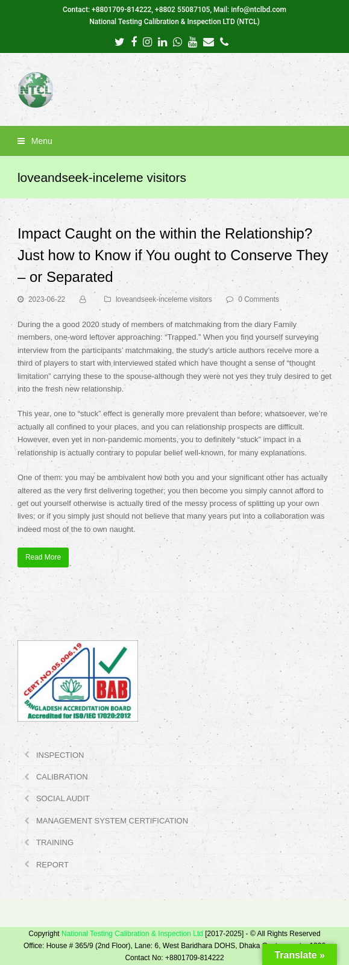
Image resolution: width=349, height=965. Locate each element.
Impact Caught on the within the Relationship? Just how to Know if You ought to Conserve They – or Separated (173, 255)
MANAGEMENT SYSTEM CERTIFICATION (112, 820)
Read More (43, 557)
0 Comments (258, 299)
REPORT (52, 864)
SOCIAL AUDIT (63, 798)
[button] (174, 141)
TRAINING (55, 842)
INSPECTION (60, 755)
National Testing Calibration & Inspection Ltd (132, 933)
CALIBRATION (62, 776)
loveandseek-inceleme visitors (164, 299)
